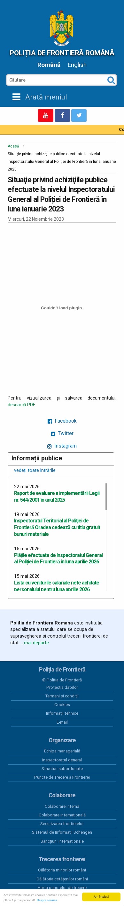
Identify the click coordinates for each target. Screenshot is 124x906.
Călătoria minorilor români (62, 870)
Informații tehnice (62, 713)
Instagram (62, 446)
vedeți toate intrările (35, 470)
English (77, 64)
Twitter (62, 433)
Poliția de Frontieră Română (62, 53)
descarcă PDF (21, 404)
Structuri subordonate (62, 768)
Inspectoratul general (62, 760)
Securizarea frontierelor (62, 823)
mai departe (36, 643)
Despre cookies (47, 900)
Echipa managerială (62, 751)
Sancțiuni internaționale (62, 841)
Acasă (13, 146)
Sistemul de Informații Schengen (62, 832)
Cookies (62, 704)
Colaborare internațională (62, 815)
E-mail (62, 722)
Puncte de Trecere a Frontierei (62, 777)
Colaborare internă (62, 806)
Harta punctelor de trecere (62, 887)
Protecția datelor (62, 687)
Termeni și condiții (62, 696)
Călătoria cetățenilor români (62, 879)
